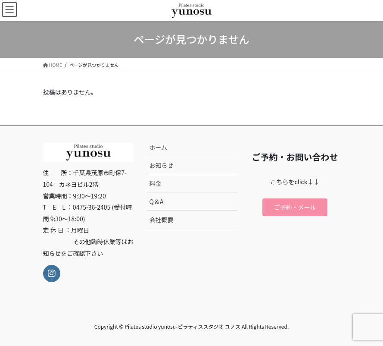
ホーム (158, 147)
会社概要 (161, 219)
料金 (155, 183)
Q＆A (156, 201)
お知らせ (161, 165)
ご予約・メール (295, 207)
